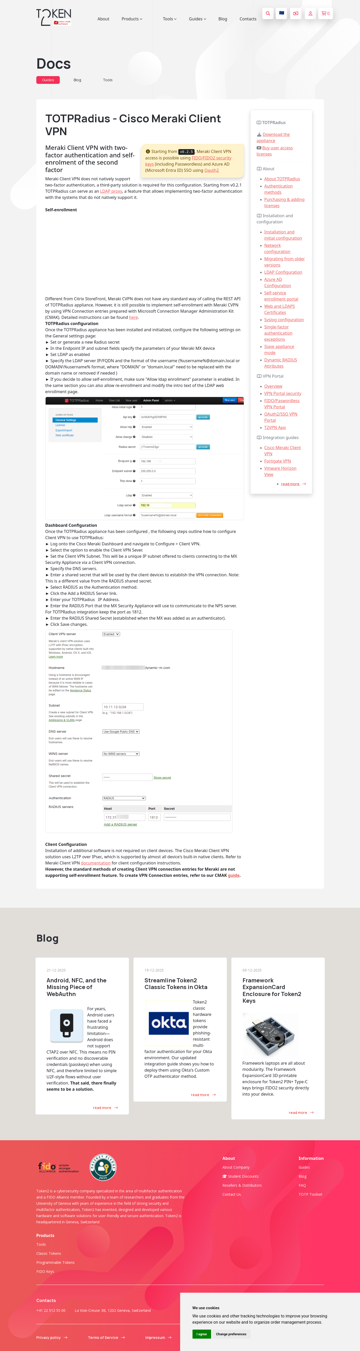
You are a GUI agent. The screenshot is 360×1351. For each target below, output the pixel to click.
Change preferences (231, 1334)
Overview (273, 386)
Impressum (158, 1337)
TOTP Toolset (310, 1194)
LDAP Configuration (283, 272)
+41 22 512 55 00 (50, 1310)
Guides (48, 79)
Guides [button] (197, 19)
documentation (96, 863)
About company (235, 1167)
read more (293, 483)
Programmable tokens (55, 1262)
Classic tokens (48, 1253)
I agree (202, 1334)
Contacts (248, 19)
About (103, 19)
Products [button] (132, 19)
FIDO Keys (45, 1271)
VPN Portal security (283, 393)
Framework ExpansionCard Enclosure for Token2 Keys (271, 990)
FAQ (302, 1185)
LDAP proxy (111, 191)
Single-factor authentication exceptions (278, 333)
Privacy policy (51, 1337)
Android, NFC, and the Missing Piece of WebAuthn (76, 987)
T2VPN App (275, 427)
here (133, 317)
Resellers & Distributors (242, 1185)
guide (234, 875)
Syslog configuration (284, 319)
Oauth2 (211, 170)
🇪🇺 (281, 12)
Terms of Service (106, 1337)
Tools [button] (170, 19)
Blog (223, 19)
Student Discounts (240, 1176)
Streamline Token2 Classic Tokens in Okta (176, 983)
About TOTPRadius (282, 179)
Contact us (231, 1194)
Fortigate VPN (277, 461)
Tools (108, 79)
